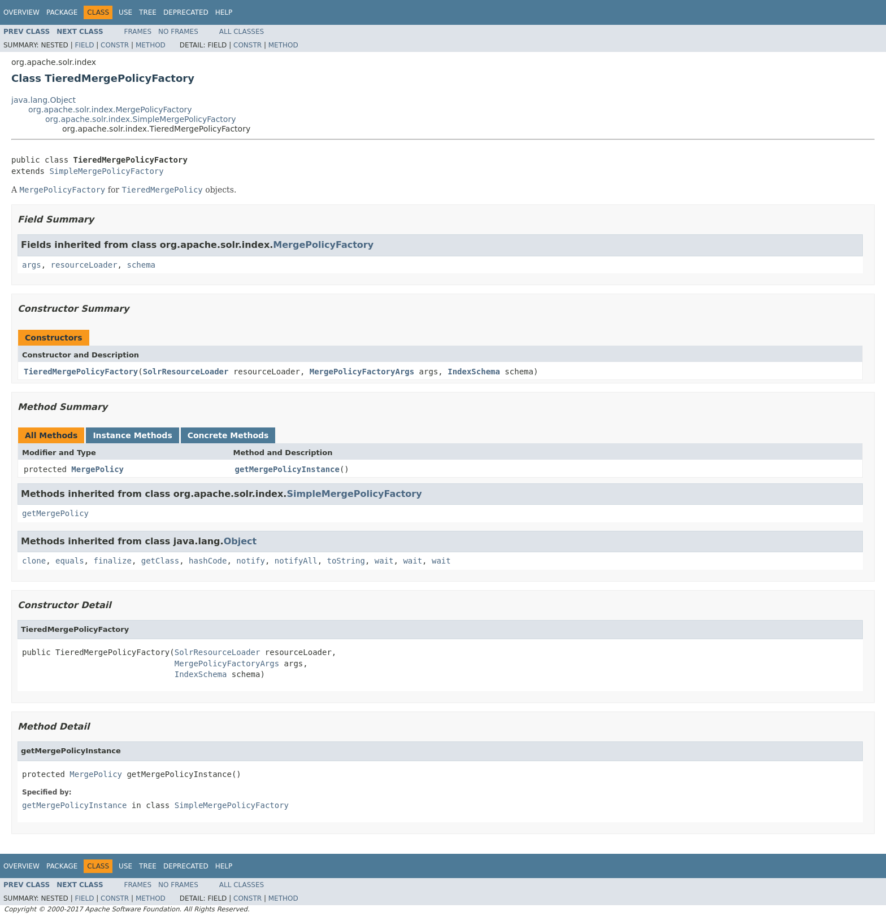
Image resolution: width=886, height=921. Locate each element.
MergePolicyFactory (323, 244)
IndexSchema (474, 371)
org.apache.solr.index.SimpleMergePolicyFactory (140, 119)
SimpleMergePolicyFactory (106, 171)
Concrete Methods (228, 435)
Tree (148, 12)
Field (84, 45)
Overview (21, 12)
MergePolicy (97, 469)
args (31, 264)
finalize (112, 560)
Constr (115, 45)
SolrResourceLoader (186, 371)
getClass (160, 560)
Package (61, 12)
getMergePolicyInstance (287, 469)
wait (384, 560)
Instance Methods (132, 435)
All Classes (241, 32)
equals (69, 560)
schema (141, 264)
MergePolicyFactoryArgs (362, 371)
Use (125, 12)
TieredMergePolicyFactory (81, 371)
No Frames (178, 32)
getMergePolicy (55, 513)
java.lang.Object (43, 99)
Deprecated (186, 12)
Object (240, 541)
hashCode (208, 560)
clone (34, 560)
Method (151, 45)
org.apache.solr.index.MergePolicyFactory (110, 109)
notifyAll (296, 560)
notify (250, 560)
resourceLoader (84, 264)
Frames (138, 32)
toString (346, 560)
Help (224, 12)
